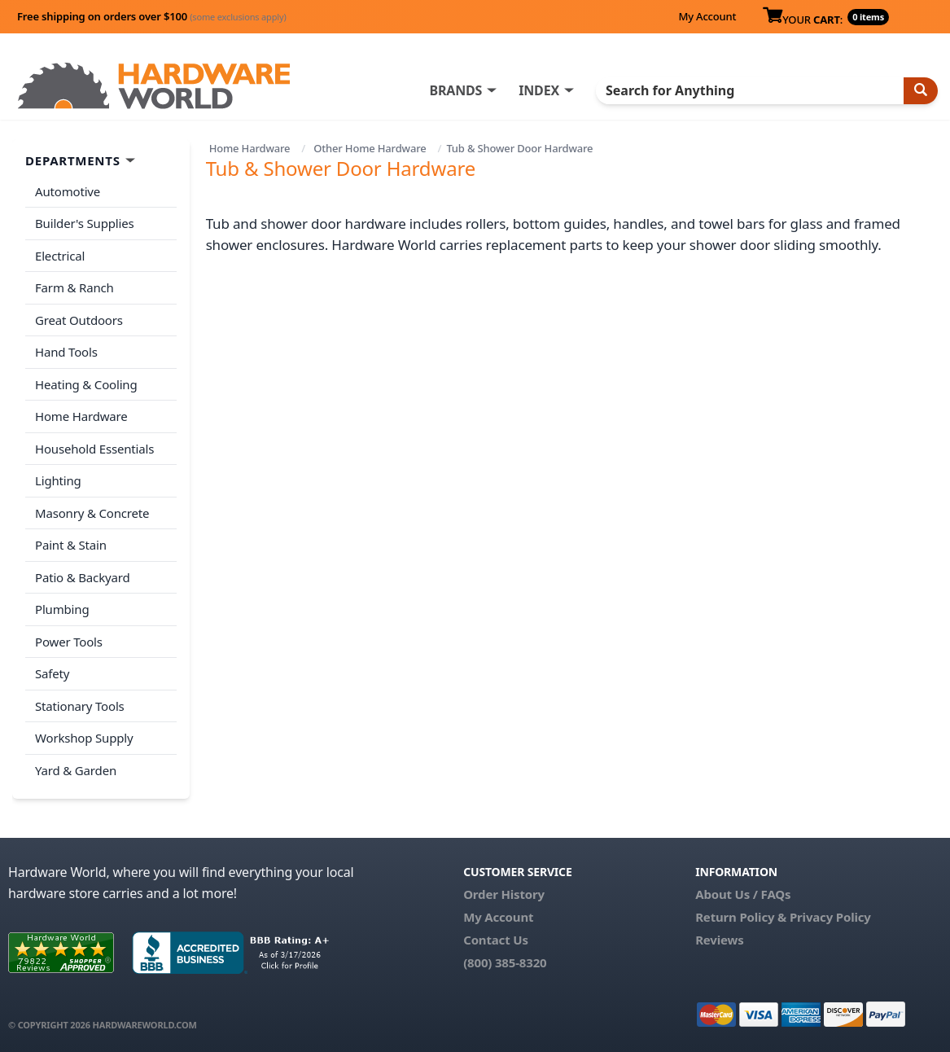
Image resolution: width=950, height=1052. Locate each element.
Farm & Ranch (74, 287)
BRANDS (455, 90)
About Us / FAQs (742, 894)
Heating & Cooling (86, 384)
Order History (504, 894)
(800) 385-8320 (504, 962)
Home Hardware (250, 148)
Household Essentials (94, 449)
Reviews (719, 939)
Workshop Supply (84, 738)
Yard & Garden (75, 770)
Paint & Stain (71, 545)
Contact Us (495, 939)
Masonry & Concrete (92, 513)
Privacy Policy (830, 917)
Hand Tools (66, 352)
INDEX (539, 90)
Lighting (58, 480)
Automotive (67, 191)
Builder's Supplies (84, 223)
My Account (707, 16)
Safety (52, 673)
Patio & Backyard (82, 577)
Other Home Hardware (369, 148)
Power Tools (69, 641)
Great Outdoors (79, 320)
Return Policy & (740, 917)
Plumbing (62, 609)
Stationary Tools (80, 706)
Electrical (60, 256)
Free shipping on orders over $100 (152, 16)
